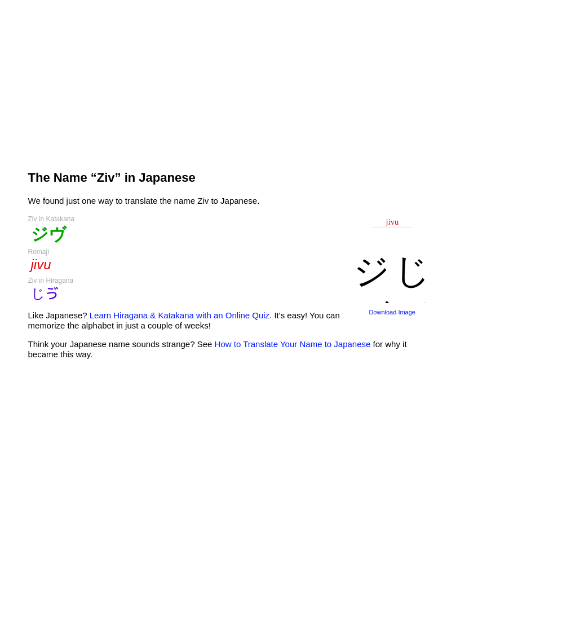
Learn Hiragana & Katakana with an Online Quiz (179, 315)
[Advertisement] (230, 80)
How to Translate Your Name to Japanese (293, 344)
